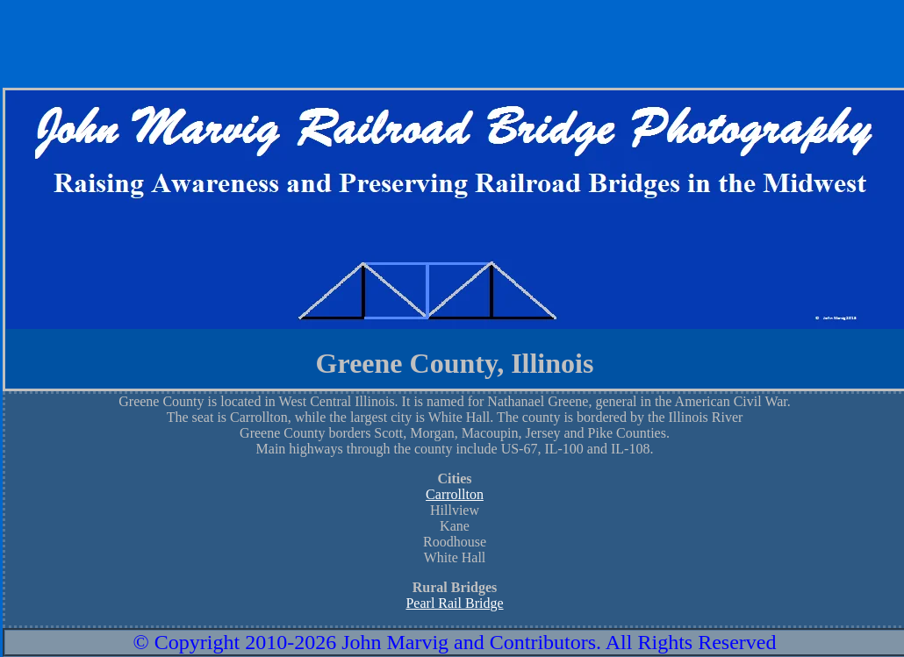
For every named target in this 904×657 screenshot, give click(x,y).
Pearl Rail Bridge (454, 603)
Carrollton (455, 494)
